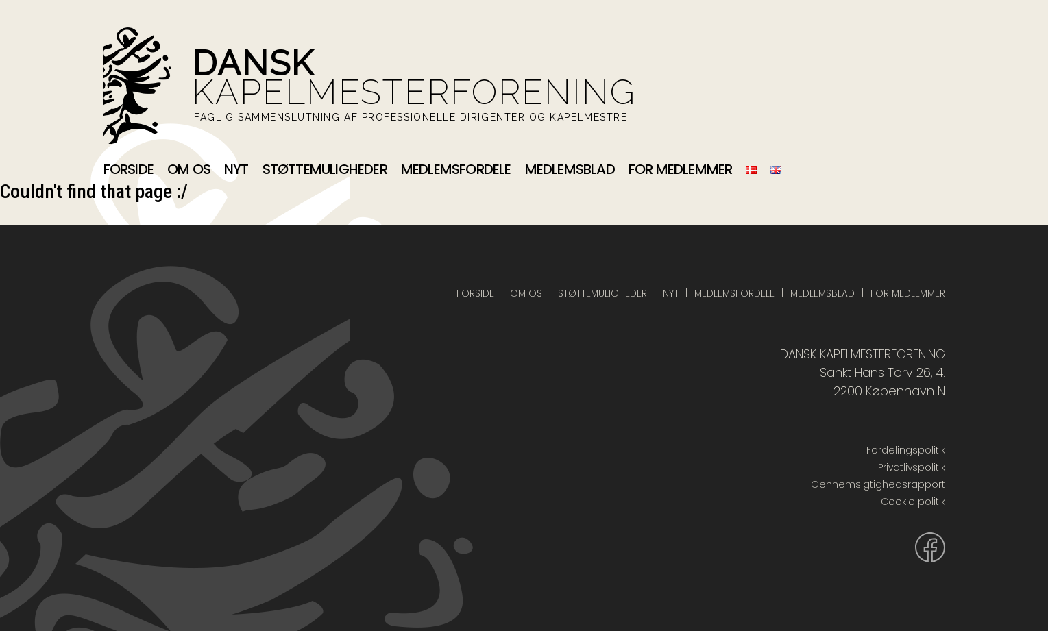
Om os (188, 169)
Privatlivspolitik (911, 467)
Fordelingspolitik (905, 450)
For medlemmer (681, 169)
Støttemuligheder (325, 169)
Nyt (236, 169)
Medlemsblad (570, 169)
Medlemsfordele (456, 169)
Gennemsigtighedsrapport (878, 484)
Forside (128, 169)
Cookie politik (913, 501)
